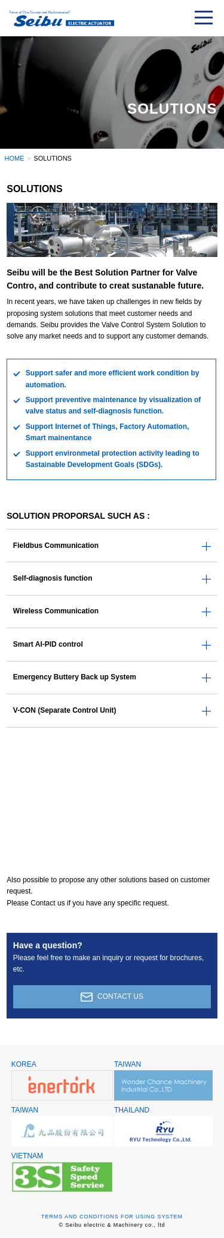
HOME (14, 158)
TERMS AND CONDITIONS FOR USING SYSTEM (112, 1217)
